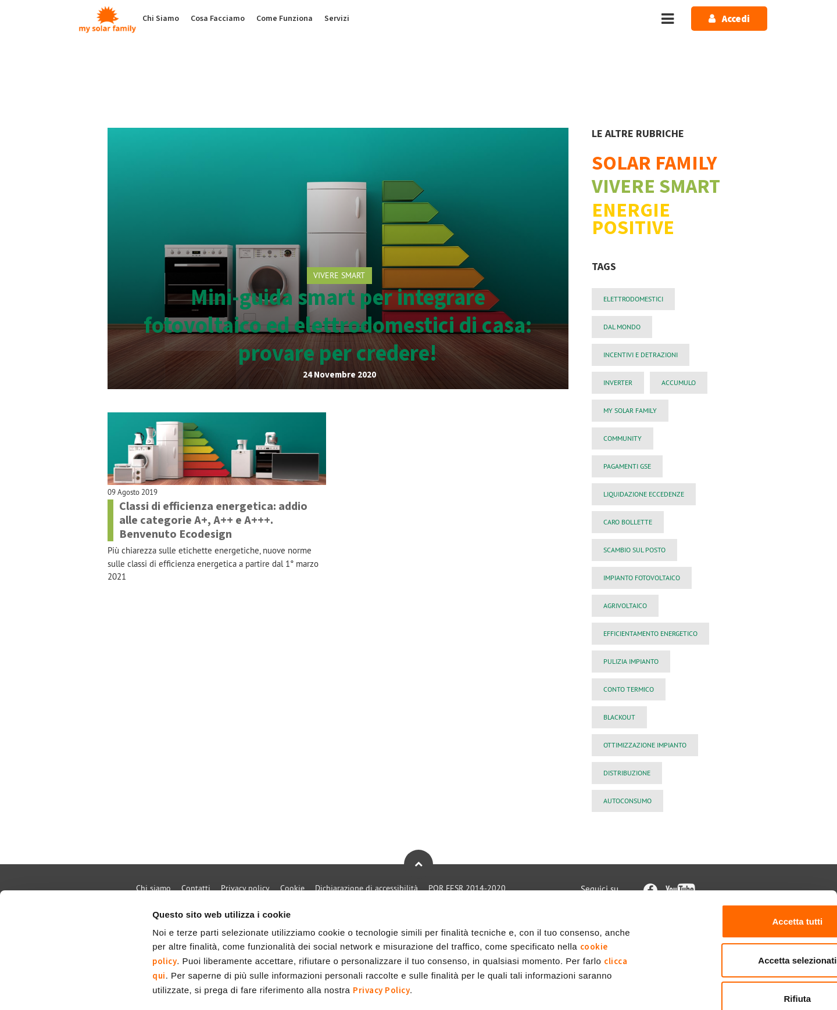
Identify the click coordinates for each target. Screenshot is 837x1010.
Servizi (336, 18)
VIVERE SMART (339, 275)
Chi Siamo (160, 18)
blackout (619, 717)
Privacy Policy (381, 925)
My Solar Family (630, 410)
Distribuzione (626, 772)
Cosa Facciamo (218, 18)
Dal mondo (622, 326)
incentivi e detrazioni (640, 354)
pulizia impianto (631, 661)
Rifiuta (740, 934)
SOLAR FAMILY (654, 164)
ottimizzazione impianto (644, 745)
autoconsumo (627, 800)
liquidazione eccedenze (643, 494)
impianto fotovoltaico (641, 577)
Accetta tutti (740, 856)
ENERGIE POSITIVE (633, 220)
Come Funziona (284, 18)
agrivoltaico (625, 605)
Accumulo (678, 382)
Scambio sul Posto (634, 549)
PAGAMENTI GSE (627, 466)
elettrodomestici (633, 298)
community (622, 438)
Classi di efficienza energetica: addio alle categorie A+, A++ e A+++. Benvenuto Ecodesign (213, 520)
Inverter (617, 382)
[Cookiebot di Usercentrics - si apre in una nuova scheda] (75, 987)
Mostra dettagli (611, 987)
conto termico (628, 689)
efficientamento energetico (650, 633)
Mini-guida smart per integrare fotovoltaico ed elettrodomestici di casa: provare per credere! (338, 325)
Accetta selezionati (739, 895)
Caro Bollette (627, 521)
